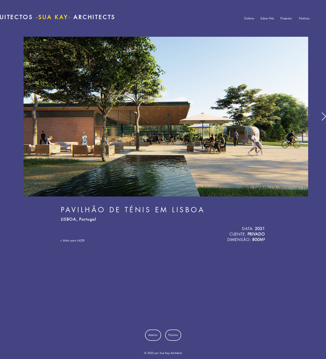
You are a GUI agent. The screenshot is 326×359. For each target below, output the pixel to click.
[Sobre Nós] (267, 18)
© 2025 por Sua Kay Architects (163, 353)
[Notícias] (304, 18)
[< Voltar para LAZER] (73, 240)
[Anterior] (153, 335)
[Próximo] (173, 335)
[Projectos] (286, 18)
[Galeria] (249, 18)
